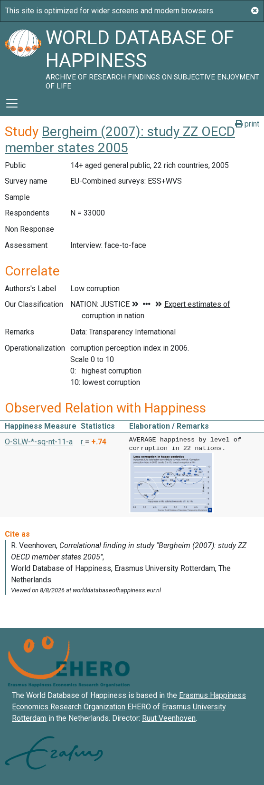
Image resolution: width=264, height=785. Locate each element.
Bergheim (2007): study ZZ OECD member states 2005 (120, 140)
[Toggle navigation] (12, 103)
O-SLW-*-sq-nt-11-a (39, 441)
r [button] (83, 441)
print (247, 123)
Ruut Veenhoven (169, 717)
